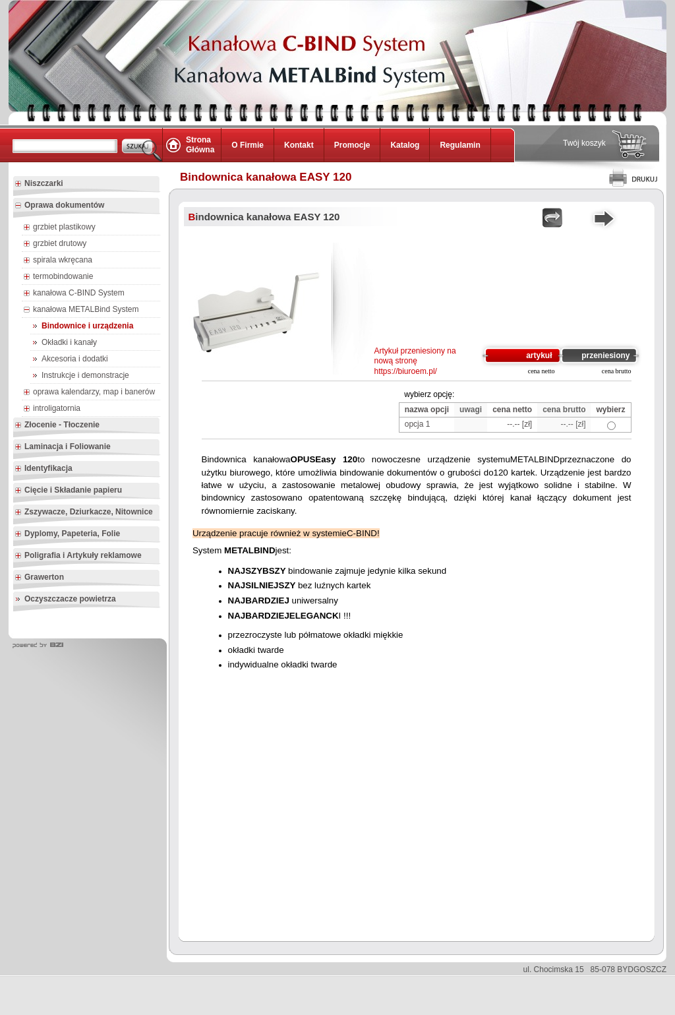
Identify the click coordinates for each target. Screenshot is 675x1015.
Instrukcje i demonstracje (85, 375)
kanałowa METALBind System (81, 310)
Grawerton (39, 578)
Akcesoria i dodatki (75, 358)
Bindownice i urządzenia (87, 325)
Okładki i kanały (69, 342)
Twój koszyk (584, 143)
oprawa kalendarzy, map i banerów (89, 392)
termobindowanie (58, 277)
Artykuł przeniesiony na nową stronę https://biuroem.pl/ (415, 361)
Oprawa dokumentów (59, 206)
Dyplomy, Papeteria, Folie (67, 534)
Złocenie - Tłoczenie (57, 425)
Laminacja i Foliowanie (63, 447)
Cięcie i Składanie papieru (68, 491)
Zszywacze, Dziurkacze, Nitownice (84, 512)
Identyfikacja (44, 469)
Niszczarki (39, 184)
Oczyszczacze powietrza (70, 598)
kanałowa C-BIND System (74, 293)
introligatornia (51, 409)
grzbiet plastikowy (59, 227)
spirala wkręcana (57, 260)
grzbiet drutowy (54, 244)
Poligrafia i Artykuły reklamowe (78, 556)
